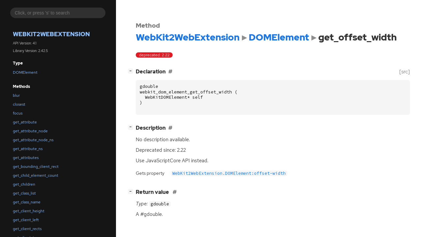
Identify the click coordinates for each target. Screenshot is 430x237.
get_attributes (26, 157)
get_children (24, 184)
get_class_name (27, 202)
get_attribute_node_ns (33, 140)
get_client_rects (27, 228)
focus (17, 113)
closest (19, 104)
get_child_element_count (35, 175)
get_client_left (26, 220)
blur (16, 95)
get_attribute (25, 122)
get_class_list (24, 193)
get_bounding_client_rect (36, 166)
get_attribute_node (30, 131)
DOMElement (25, 72)
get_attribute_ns (28, 148)
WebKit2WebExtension (51, 34)
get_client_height (28, 211)
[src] (404, 71)
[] (132, 71)
